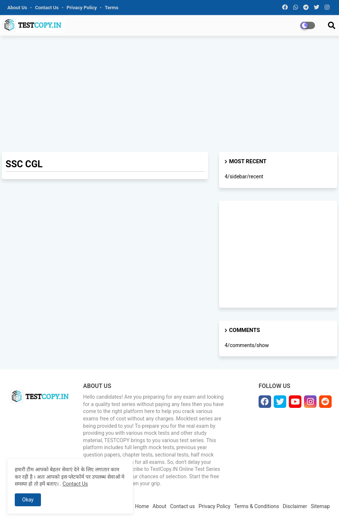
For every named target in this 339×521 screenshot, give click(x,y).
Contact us (47, 7)
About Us (17, 7)
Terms (111, 7)
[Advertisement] (169, 94)
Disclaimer (295, 506)
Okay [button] (28, 500)
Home (142, 506)
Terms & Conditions (256, 506)
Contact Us (75, 484)
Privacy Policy (82, 7)
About (159, 506)
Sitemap (320, 506)
